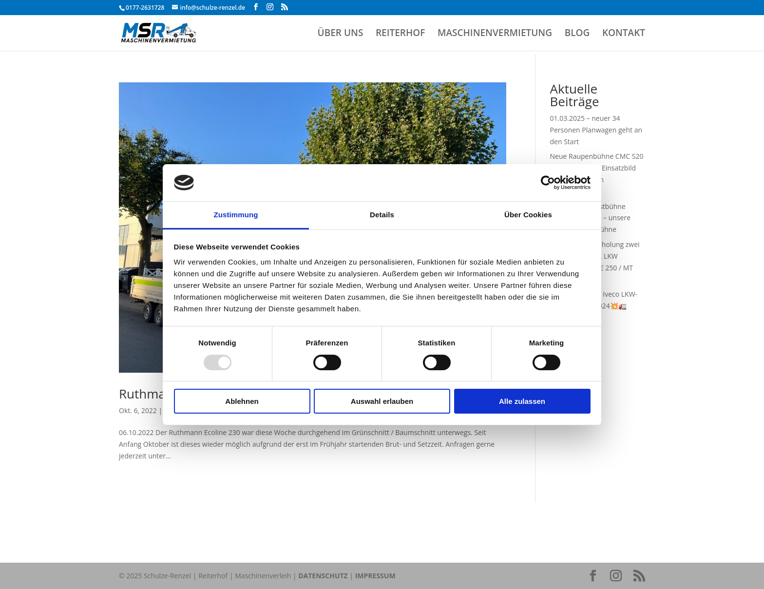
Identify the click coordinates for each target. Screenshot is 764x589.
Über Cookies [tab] (528, 214)
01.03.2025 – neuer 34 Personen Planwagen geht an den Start (596, 130)
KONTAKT (623, 34)
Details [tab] (382, 214)
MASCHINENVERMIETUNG (495, 34)
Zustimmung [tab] (236, 214)
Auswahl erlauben (382, 401)
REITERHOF (400, 34)
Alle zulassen (522, 401)
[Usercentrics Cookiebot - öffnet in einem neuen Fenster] (548, 182)
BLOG (577, 34)
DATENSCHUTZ (323, 575)
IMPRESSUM (375, 575)
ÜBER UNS (340, 34)
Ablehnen (241, 401)
